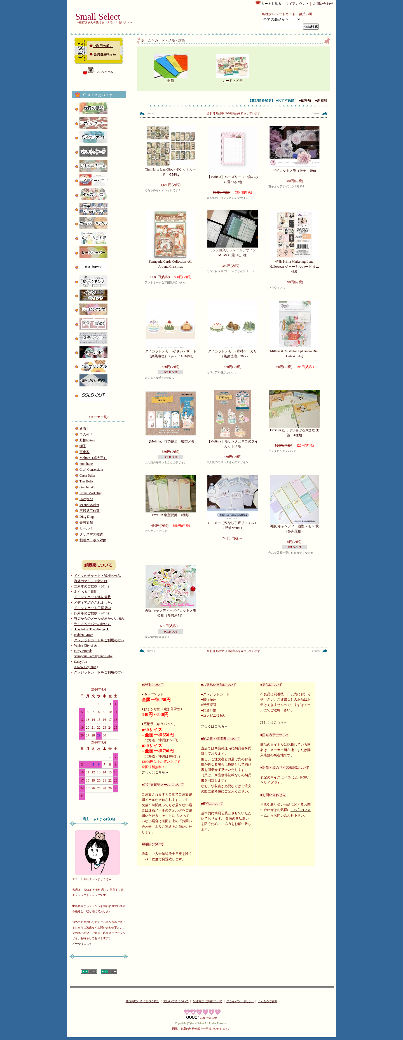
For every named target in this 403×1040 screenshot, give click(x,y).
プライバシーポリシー (240, 1001)
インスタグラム (100, 71)
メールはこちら (82, 943)
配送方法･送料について (207, 1001)
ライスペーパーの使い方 (92, 624)
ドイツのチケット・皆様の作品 (97, 576)
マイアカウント (297, 4)
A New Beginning (86, 667)
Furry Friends (83, 651)
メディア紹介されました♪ (93, 603)
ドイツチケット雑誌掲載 (92, 597)
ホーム (146, 40)
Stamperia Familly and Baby (93, 656)
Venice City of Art (86, 645)
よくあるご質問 (85, 592)
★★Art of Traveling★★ (91, 629)
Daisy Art (80, 662)
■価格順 (305, 100)
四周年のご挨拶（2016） (92, 613)
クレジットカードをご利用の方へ (99, 640)
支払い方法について (176, 1001)
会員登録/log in (104, 54)
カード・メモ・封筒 (170, 40)
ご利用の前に (103, 46)
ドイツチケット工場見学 (92, 608)
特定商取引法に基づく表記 (142, 1001)
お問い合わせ (323, 4)
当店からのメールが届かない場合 (99, 619)
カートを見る (268, 3)
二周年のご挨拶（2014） (92, 586)
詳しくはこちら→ (155, 772)
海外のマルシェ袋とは (90, 581)
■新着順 (321, 100)
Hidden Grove (83, 635)
